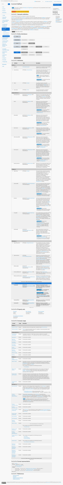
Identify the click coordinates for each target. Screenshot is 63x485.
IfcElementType (40, 28)
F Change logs (4, 61)
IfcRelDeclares (29, 127)
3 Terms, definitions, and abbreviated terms (5, 21)
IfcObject (17, 43)
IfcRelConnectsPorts (30, 303)
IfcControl (31, 46)
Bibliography (4, 64)
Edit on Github (56, 4)
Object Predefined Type (14, 359)
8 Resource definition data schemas (4, 45)
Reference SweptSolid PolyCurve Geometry (14, 452)
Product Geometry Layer (14, 407)
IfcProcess (46, 46)
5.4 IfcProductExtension (6, 36)
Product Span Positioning (14, 414)
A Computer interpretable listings (5, 49)
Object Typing (14, 361)
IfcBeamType (28, 370)
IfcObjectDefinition (15, 92)
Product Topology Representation (14, 432)
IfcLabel (28, 83)
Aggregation (14, 337)
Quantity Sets (14, 440)
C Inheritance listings (4, 55)
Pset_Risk (15, 311)
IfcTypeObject (31, 43)
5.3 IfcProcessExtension (6, 34)
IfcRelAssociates (30, 163)
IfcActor (24, 46)
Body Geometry (14, 386)
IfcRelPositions (29, 271)
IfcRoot (17, 36)
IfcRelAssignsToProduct (46, 266)
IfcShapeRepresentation (29, 388)
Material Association (14, 350)
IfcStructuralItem (39, 54)
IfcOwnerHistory (29, 69)
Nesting (13, 354)
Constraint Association (14, 342)
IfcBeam (24, 370)
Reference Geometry (13, 444)
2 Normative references (4, 18)
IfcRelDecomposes (43, 146)
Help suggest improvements (48, 1)
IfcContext (24, 43)
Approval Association (14, 340)
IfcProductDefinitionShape (40, 259)
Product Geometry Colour (15, 405)
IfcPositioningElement (46, 52)
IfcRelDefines (39, 224)
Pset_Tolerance (28, 311)
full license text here (48, 482)
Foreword (3, 10)
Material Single (14, 352)
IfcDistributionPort (19, 465)
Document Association (14, 345)
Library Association (14, 348)
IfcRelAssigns (29, 94)
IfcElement (23, 17)
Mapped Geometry (13, 421)
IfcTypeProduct (30, 7)
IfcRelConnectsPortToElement (28, 285)
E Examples (4, 59)
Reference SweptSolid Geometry (14, 447)
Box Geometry (14, 416)
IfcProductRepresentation (27, 256)
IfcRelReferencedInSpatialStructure (29, 276)
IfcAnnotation (24, 52)
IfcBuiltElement (38, 181)
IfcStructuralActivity (31, 54)
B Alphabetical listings (4, 52)
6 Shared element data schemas (5, 38)
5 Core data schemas (4, 29)
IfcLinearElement (39, 52)
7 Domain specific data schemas (5, 41)
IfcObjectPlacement (30, 242)
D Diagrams (4, 57)
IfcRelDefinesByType (30, 212)
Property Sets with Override (14, 374)
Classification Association (14, 335)
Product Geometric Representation (14, 395)
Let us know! (58, 9)
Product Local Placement (14, 429)
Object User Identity (14, 369)
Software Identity (15, 329)
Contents (3, 8)
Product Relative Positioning (15, 410)
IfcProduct (25, 7)
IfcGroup (39, 46)
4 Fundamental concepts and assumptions (4, 25)
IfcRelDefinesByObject (31, 183)
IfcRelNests (43, 17)
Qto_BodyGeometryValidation (29, 441)
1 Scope (3, 15)
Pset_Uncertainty (41, 311)
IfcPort (14, 17)
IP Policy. (60, 482)
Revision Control (15, 327)
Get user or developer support (57, 1)
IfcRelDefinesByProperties (27, 230)
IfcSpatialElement (24, 54)
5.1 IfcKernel (4, 31)
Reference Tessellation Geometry (14, 455)
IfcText (28, 89)
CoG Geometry (14, 418)
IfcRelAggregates (42, 147)
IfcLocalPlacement (43, 26)
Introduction (4, 12)
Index (3, 66)
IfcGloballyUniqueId (26, 66)
